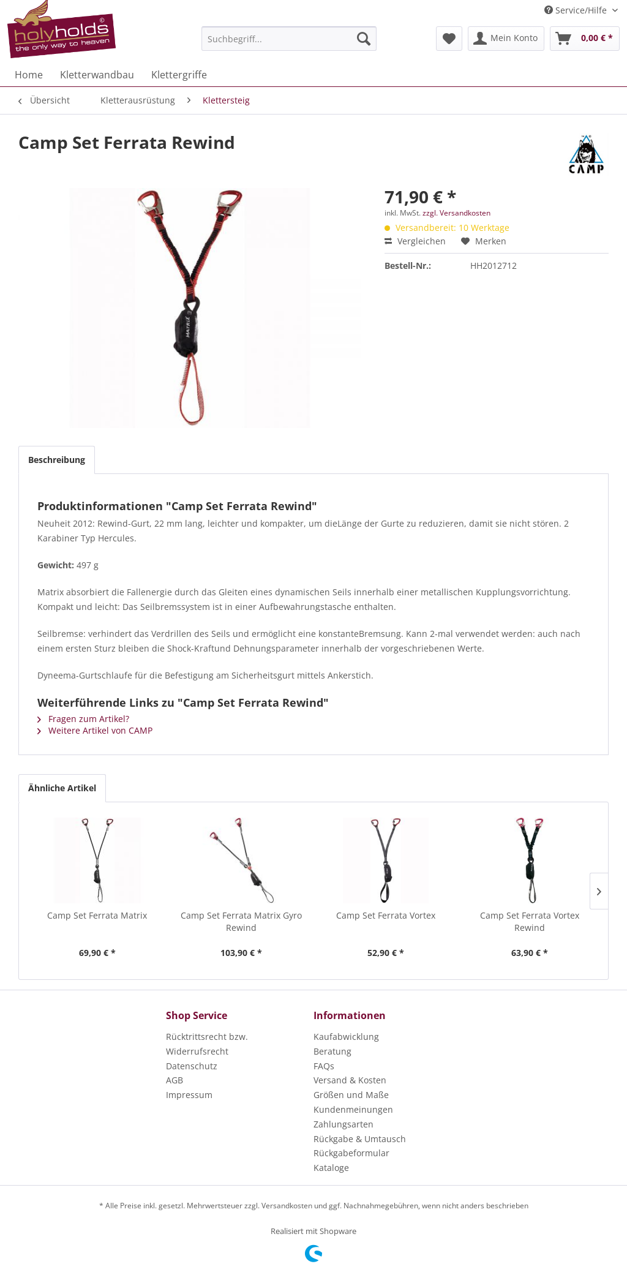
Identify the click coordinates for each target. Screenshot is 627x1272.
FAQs (324, 1066)
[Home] (28, 74)
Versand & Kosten (350, 1080)
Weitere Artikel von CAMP (94, 730)
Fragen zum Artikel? (83, 718)
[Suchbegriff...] (289, 38)
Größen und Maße (351, 1095)
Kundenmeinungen (353, 1109)
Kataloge (331, 1167)
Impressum (189, 1095)
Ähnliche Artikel (62, 788)
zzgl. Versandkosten (456, 213)
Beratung (332, 1051)
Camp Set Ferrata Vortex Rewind (529, 921)
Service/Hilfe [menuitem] (576, 10)
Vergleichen (415, 241)
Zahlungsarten (344, 1124)
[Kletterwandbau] (97, 74)
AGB (174, 1080)
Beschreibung (56, 459)
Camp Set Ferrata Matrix (97, 915)
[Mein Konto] (506, 38)
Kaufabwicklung (346, 1036)
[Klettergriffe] (179, 74)
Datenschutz (191, 1066)
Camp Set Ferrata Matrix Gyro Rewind (241, 921)
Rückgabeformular (351, 1153)
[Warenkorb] (585, 38)
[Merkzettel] (449, 38)
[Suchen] (364, 38)
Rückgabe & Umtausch (360, 1139)
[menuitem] (289, 38)
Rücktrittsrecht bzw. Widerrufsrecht (207, 1044)
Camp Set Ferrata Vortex (385, 915)
